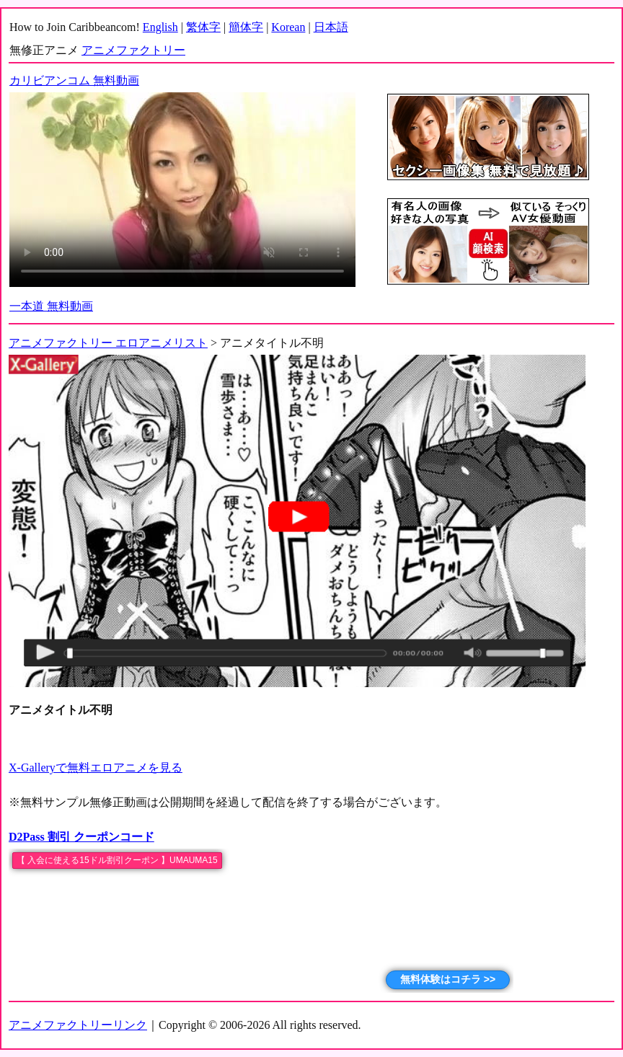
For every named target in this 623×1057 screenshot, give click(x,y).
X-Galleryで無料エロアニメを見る (95, 767)
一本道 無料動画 (51, 306)
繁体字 (203, 27)
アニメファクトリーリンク (78, 1025)
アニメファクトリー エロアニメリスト (108, 343)
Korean (288, 27)
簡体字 (246, 27)
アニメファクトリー (133, 50)
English (160, 27)
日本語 (331, 27)
